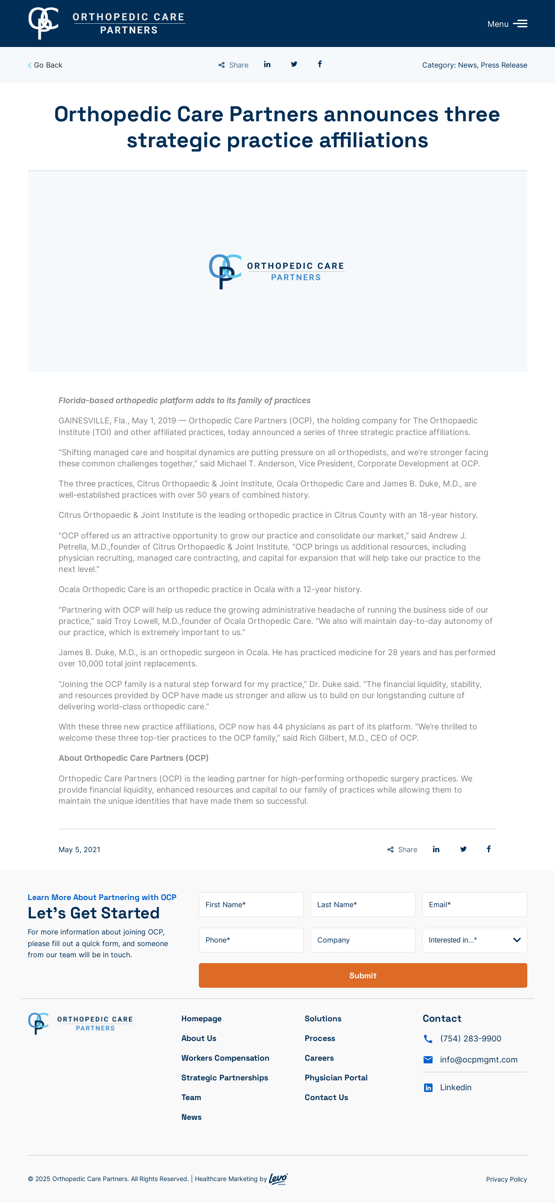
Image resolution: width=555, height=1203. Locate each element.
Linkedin (456, 1087)
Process (320, 1038)
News (191, 1117)
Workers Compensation (225, 1058)
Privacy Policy (506, 1179)
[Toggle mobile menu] (518, 23)
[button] (267, 64)
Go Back (45, 65)
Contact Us (326, 1097)
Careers (319, 1058)
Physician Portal (336, 1077)
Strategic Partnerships (224, 1077)
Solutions (323, 1018)
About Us (198, 1038)
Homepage (201, 1018)
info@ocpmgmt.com (479, 1059)
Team (191, 1097)
